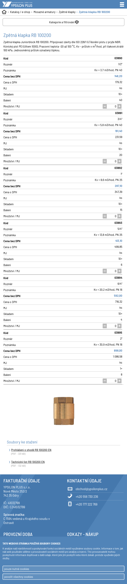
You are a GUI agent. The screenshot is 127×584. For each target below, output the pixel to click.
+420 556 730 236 (82, 496)
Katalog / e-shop (20, 12)
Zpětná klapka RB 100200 (94, 12)
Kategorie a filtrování (64, 21)
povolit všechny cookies (18, 577)
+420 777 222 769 (82, 503)
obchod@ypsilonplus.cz (87, 488)
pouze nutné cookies (16, 569)
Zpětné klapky (67, 12)
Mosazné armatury (44, 12)
